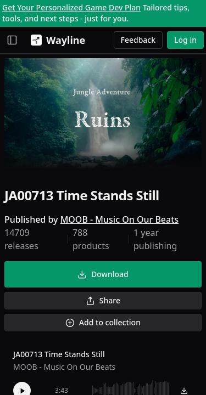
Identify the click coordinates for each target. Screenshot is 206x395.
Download (102, 274)
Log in (185, 40)
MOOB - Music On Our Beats (119, 219)
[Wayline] (55, 40)
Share (103, 300)
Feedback (138, 40)
